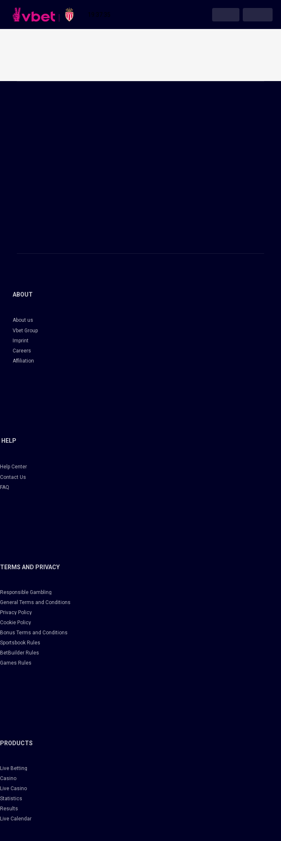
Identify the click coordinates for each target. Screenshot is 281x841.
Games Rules (16, 662)
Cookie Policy (15, 622)
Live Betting (13, 768)
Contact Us (13, 477)
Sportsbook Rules (20, 642)
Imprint (21, 340)
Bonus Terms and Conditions (34, 632)
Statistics (11, 798)
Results (9, 808)
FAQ (4, 487)
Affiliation (23, 360)
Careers (22, 350)
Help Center (13, 467)
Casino (8, 778)
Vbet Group (25, 330)
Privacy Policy (16, 612)
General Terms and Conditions (35, 602)
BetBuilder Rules (19, 652)
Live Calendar (16, 818)
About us (23, 320)
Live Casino (13, 788)
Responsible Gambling (26, 592)
